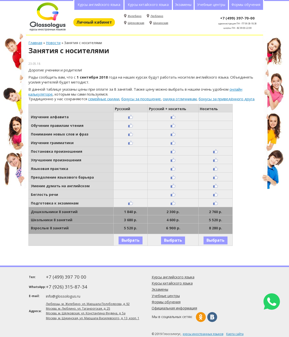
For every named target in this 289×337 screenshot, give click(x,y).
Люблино (156, 16)
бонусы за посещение (141, 98)
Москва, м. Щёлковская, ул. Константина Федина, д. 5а (85, 313)
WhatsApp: (37, 287)
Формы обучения (245, 4)
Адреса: (35, 311)
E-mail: (34, 296)
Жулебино (135, 16)
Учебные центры (211, 4)
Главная (35, 42)
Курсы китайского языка (148, 4)
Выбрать (131, 240)
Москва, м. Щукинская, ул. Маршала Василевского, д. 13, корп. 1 (92, 318)
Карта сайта (235, 334)
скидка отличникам (180, 98)
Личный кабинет (94, 22)
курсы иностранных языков (203, 334)
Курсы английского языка (99, 4)
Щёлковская (136, 23)
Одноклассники (201, 317)
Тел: (32, 277)
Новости (53, 42)
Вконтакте (212, 317)
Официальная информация (174, 308)
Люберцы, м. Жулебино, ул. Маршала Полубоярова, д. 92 (88, 304)
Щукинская (160, 23)
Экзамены (183, 4)
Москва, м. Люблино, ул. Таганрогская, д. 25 (78, 308)
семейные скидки (103, 98)
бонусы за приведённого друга (226, 98)
